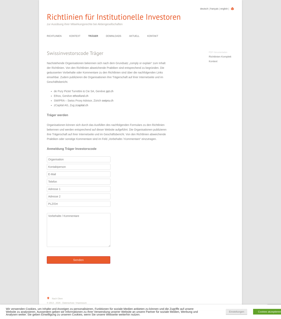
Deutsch (204, 8)
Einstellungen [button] (236, 311)
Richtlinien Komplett (220, 56)
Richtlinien (54, 36)
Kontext (74, 36)
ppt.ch (109, 91)
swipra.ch (107, 100)
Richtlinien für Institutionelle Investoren (114, 17)
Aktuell (134, 36)
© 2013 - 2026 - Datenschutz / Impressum (67, 303)
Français (214, 8)
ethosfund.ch (80, 95)
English (224, 8)
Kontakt (152, 36)
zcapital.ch (81, 105)
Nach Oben (55, 298)
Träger (93, 36)
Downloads (113, 36)
